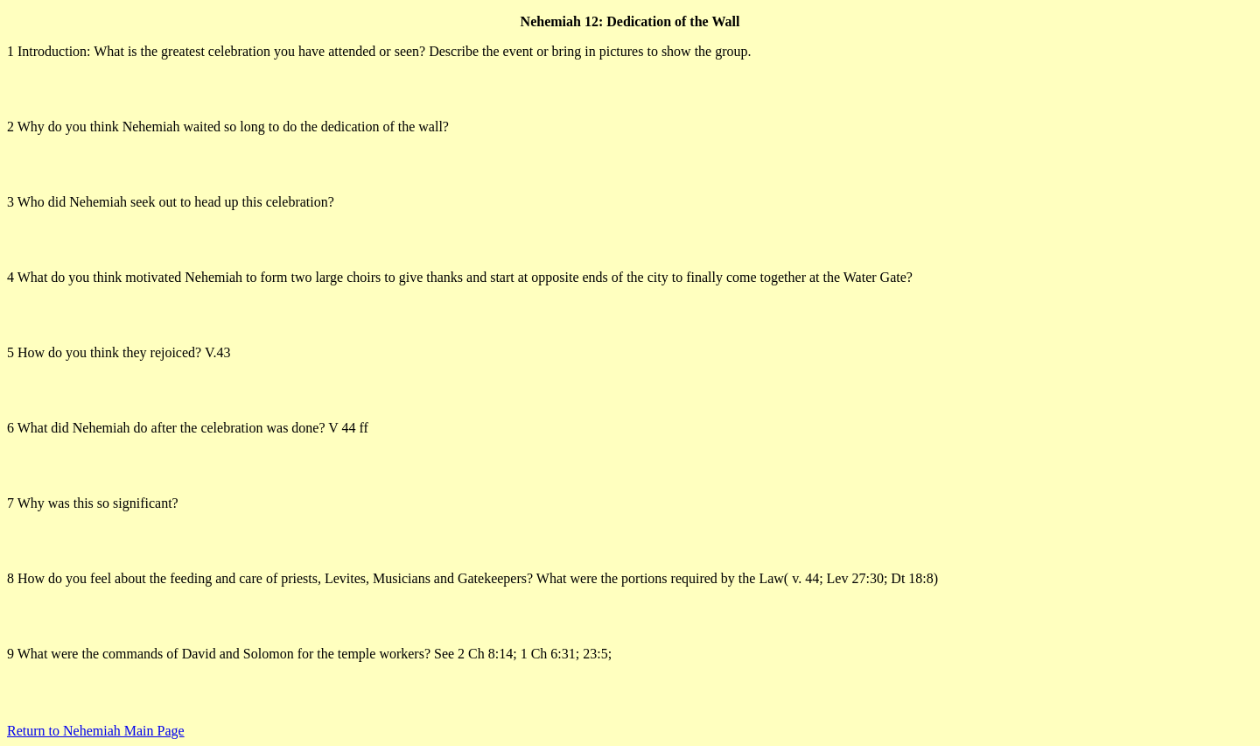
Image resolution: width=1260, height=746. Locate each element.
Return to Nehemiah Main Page (96, 730)
